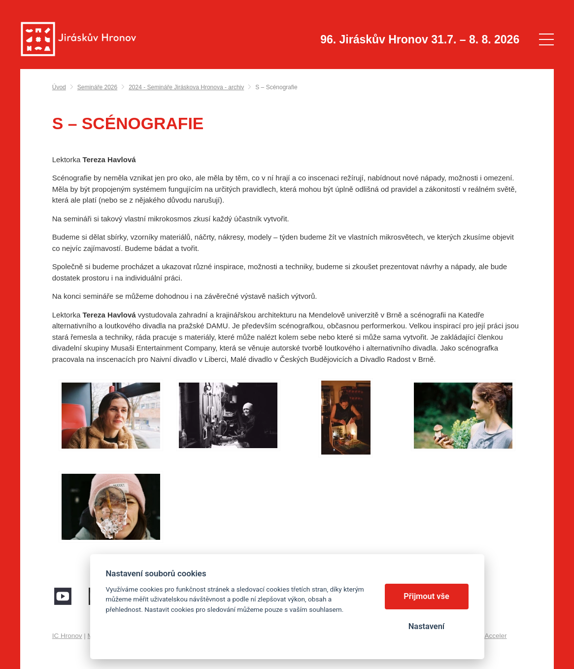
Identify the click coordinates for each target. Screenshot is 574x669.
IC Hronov (67, 635)
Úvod (59, 87)
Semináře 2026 (97, 87)
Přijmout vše (426, 596)
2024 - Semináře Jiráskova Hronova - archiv (186, 87)
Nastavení (426, 626)
